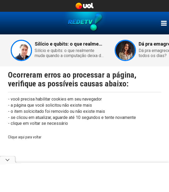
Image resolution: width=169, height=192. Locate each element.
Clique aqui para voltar (24, 137)
